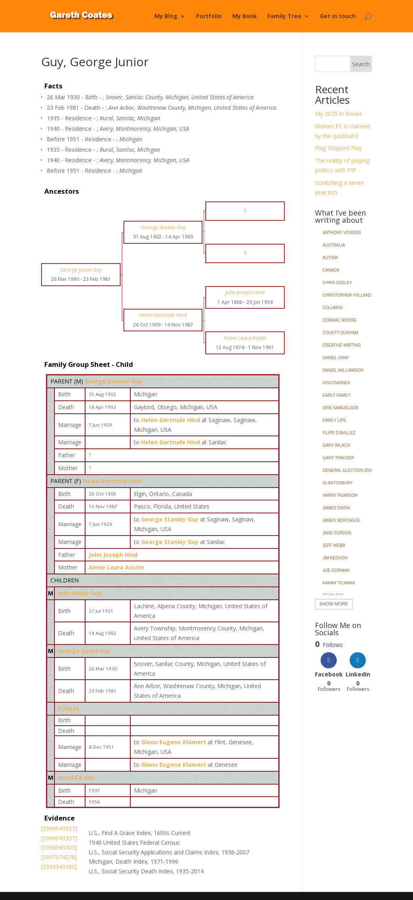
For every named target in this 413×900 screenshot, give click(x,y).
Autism (330, 257)
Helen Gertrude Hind (112, 481)
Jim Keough (335, 558)
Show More (333, 603)
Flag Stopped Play (338, 148)
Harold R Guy (76, 777)
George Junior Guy (84, 651)
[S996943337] (59, 838)
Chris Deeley (337, 282)
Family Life (334, 420)
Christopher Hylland (347, 295)
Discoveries (336, 383)
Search (361, 64)
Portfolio (209, 16)
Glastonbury (338, 483)
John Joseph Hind (113, 555)
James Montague (341, 520)
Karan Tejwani (339, 583)
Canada (331, 270)
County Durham (341, 333)
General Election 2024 (348, 470)
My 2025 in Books (338, 113)
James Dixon (336, 508)
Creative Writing (342, 345)
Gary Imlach (336, 445)
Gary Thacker (338, 458)
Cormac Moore (340, 320)
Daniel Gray (336, 358)
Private (68, 708)
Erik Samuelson (341, 408)
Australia (334, 245)
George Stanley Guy (113, 381)
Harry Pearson (340, 495)
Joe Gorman (336, 570)
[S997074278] (59, 857)
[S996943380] (59, 867)
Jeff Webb (334, 545)
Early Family (336, 395)
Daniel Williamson (343, 370)
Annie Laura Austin (116, 567)
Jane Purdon (337, 533)
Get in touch (338, 16)
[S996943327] (59, 828)
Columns (333, 308)
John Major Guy (80, 593)
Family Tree (284, 16)
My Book (244, 16)
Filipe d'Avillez (339, 433)
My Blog (165, 16)
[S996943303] (59, 847)
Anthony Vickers (342, 232)
